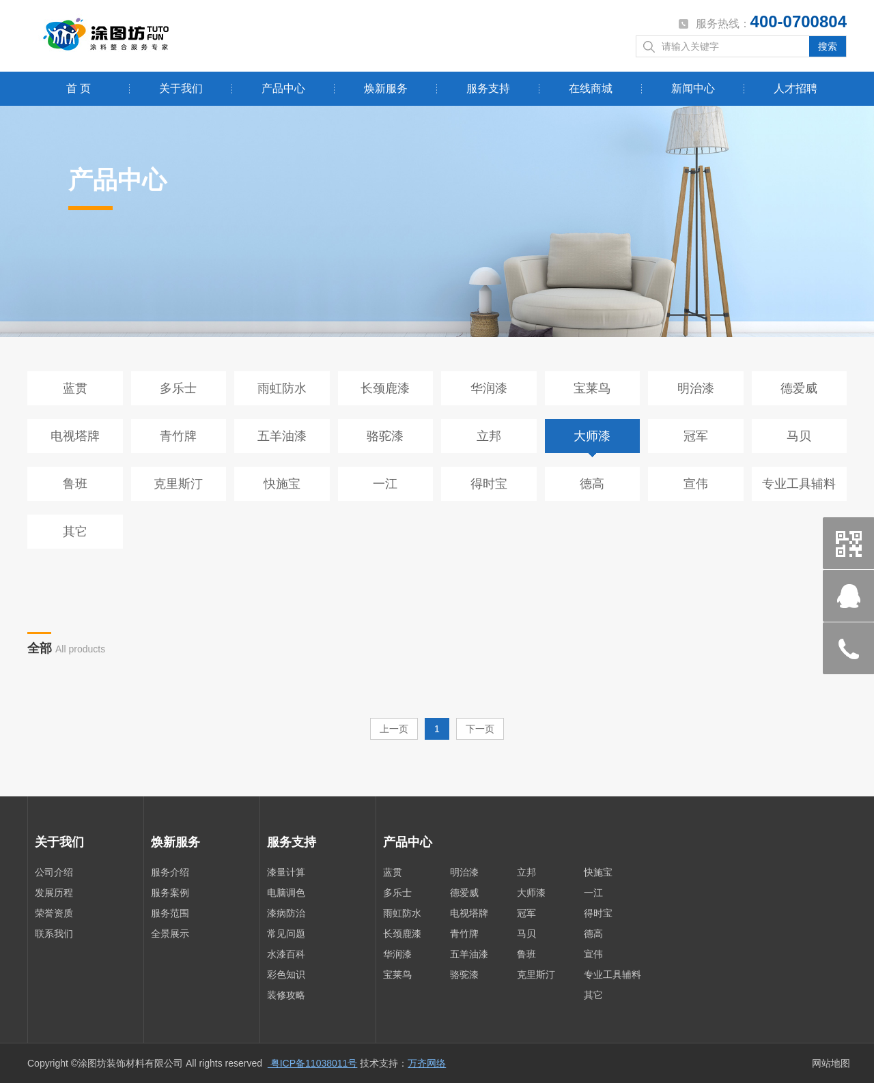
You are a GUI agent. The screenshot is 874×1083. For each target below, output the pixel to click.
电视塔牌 (75, 436)
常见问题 (286, 933)
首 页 (78, 88)
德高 (592, 484)
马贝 (799, 436)
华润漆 (488, 388)
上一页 (394, 728)
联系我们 (54, 933)
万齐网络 (427, 1063)
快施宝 (282, 484)
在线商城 (590, 88)
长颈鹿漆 (385, 388)
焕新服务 (386, 88)
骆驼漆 (385, 436)
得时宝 (488, 484)
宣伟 (695, 484)
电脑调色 (286, 892)
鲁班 (75, 484)
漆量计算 (286, 872)
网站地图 (831, 1063)
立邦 (489, 436)
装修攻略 (286, 995)
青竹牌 (178, 436)
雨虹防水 (282, 388)
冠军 (695, 436)
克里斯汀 (178, 484)
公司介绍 (54, 872)
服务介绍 (170, 872)
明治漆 (695, 388)
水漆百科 (286, 954)
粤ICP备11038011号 (313, 1063)
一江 (385, 484)
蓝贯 (75, 388)
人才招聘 (795, 88)
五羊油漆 (282, 436)
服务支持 (488, 88)
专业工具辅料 (799, 484)
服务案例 (170, 892)
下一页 (480, 728)
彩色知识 (286, 974)
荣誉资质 (54, 913)
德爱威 (798, 388)
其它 (75, 531)
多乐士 (178, 388)
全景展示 (170, 933)
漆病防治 (286, 913)
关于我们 (181, 88)
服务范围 (170, 913)
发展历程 (54, 892)
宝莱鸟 (592, 388)
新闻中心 (693, 88)
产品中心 (283, 88)
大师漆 (592, 436)
